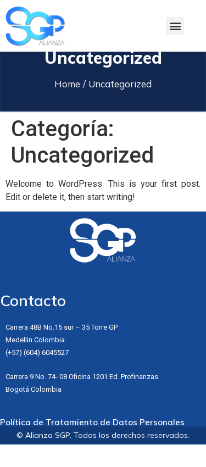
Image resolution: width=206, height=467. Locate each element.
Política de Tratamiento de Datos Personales (92, 445)
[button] (175, 26)
